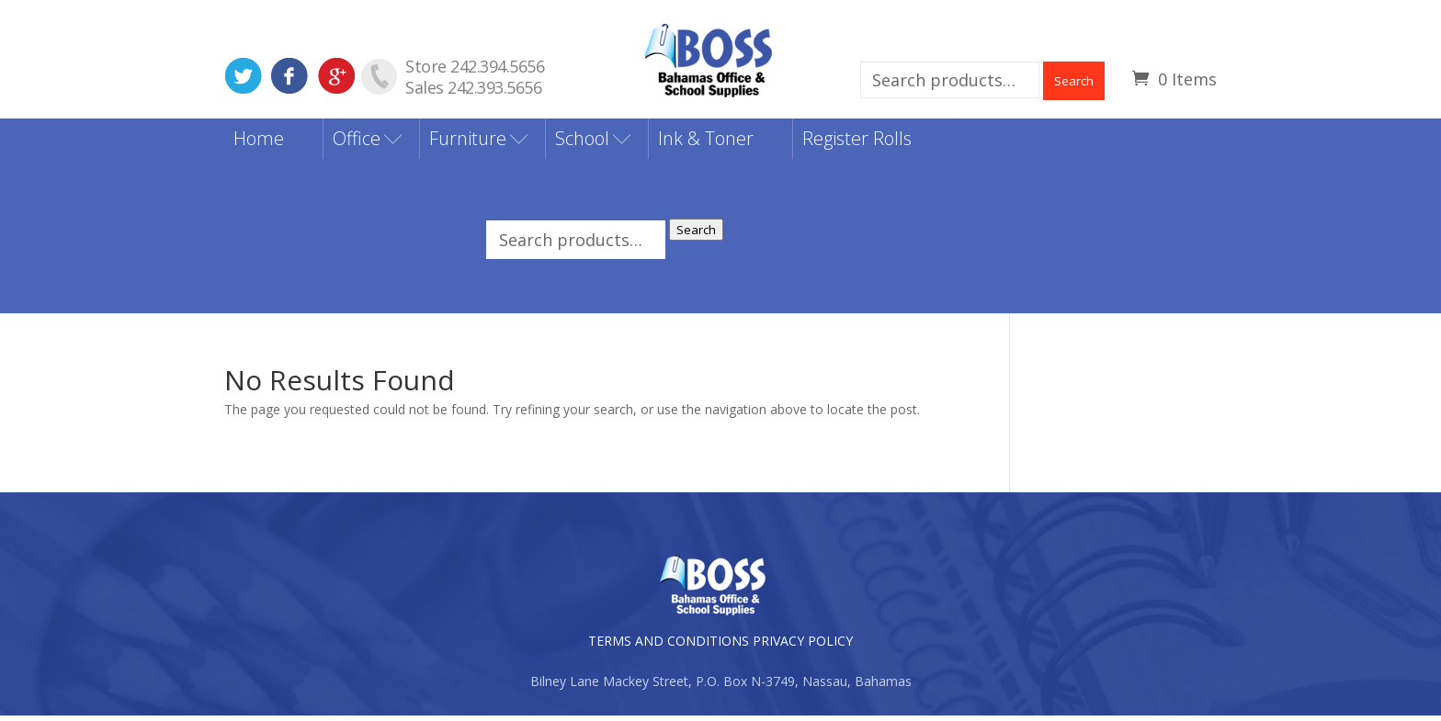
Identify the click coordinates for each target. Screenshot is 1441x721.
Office (356, 143)
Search (1074, 81)
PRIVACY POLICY (803, 646)
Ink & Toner (706, 143)
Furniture (467, 143)
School (582, 143)
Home (258, 143)
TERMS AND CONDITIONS (668, 646)
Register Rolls (857, 143)
